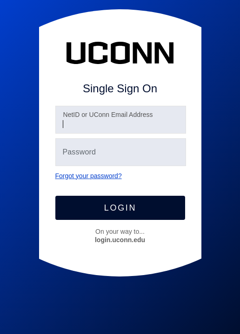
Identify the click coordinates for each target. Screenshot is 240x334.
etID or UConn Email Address (108, 114)
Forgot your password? (88, 176)
